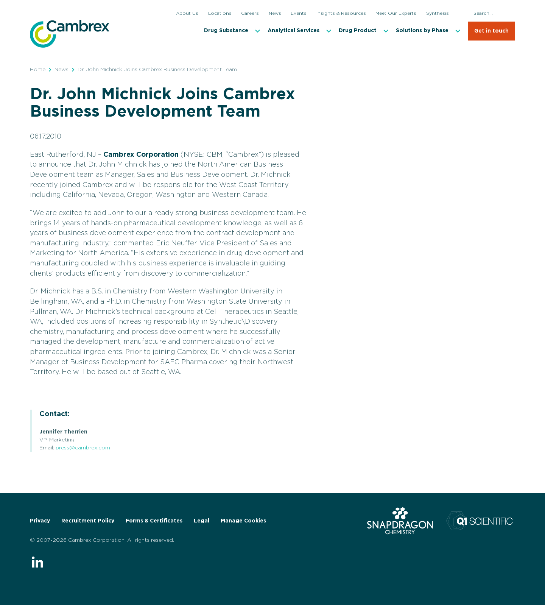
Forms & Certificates (154, 521)
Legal (201, 521)
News (61, 69)
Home (37, 69)
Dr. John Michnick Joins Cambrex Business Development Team (157, 69)
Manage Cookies (243, 521)
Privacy (40, 521)
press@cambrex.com (83, 448)
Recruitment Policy (87, 521)
